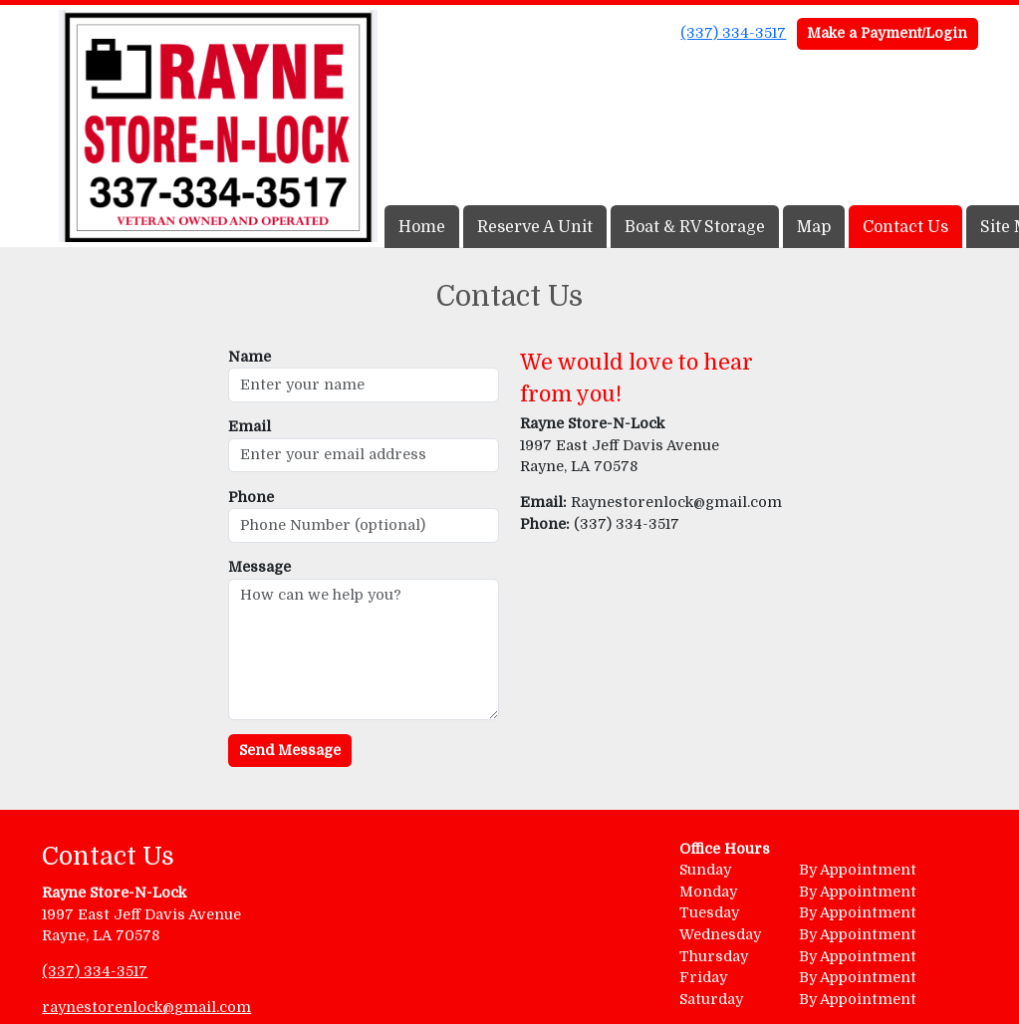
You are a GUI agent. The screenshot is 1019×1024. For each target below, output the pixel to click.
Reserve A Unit (535, 227)
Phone (251, 497)
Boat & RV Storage (695, 227)
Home (421, 227)
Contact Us (905, 227)
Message (259, 567)
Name (249, 357)
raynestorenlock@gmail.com (146, 1007)
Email (249, 426)
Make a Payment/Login (887, 33)
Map (814, 227)
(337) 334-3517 (733, 33)
